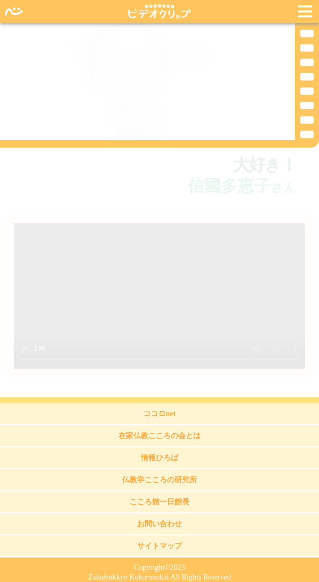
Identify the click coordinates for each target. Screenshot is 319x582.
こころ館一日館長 (159, 502)
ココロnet (159, 413)
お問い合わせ (159, 524)
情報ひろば (159, 458)
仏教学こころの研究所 (159, 480)
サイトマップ (159, 546)
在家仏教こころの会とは (159, 436)
